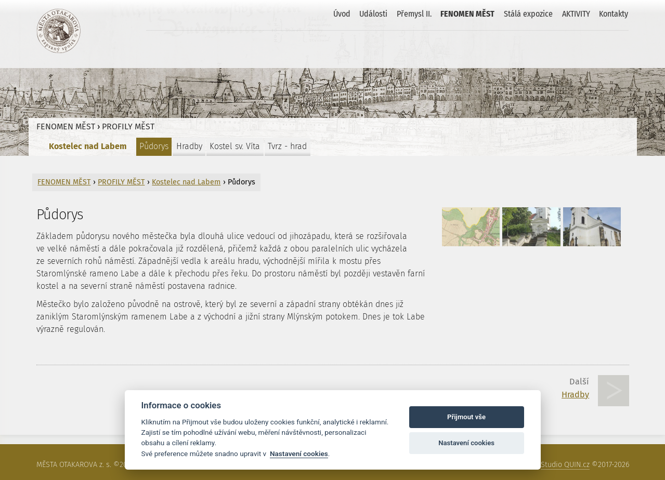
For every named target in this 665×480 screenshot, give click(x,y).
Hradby (189, 146)
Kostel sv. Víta (235, 146)
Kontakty (613, 14)
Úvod (341, 14)
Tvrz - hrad (287, 146)
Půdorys (153, 146)
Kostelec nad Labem (88, 146)
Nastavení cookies (299, 453)
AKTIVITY (576, 14)
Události (373, 14)
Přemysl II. (414, 14)
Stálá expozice (528, 14)
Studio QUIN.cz (565, 464)
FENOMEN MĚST (467, 14)
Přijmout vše (466, 417)
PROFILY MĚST (128, 126)
